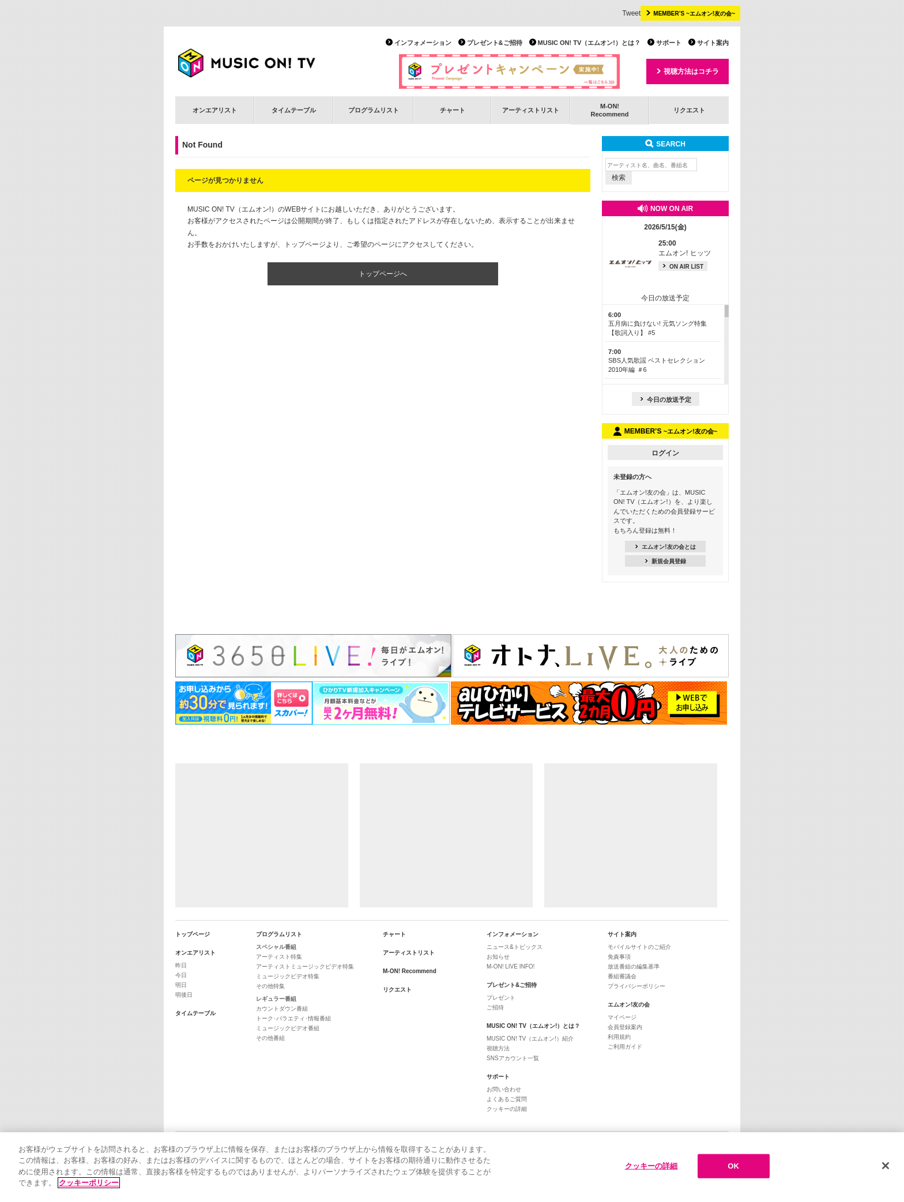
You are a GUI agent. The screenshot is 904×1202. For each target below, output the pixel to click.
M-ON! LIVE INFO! (510, 966)
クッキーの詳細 (507, 1109)
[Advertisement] (261, 835)
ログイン (665, 453)
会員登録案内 (625, 1027)
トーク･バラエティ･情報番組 (293, 1018)
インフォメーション (422, 42)
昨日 (181, 965)
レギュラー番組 (276, 999)
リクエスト (689, 110)
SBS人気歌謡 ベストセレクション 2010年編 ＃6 (656, 360)
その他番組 (270, 1038)
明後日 (184, 995)
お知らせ (498, 957)
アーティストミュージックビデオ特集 (305, 966)
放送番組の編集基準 (634, 966)
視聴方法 (498, 1048)
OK (733, 1167)
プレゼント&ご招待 (494, 42)
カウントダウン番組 (282, 1008)
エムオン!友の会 (629, 1004)
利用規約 (619, 1037)
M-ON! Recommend (409, 971)
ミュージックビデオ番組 (287, 1028)
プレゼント (501, 997)
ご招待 (495, 1007)
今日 (181, 975)
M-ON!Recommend (609, 110)
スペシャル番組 (276, 947)
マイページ (622, 1017)
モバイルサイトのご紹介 (639, 947)
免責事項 (619, 957)
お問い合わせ (504, 1089)
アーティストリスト (530, 110)
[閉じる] (885, 1167)
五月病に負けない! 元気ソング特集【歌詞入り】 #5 (657, 323)
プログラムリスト (373, 110)
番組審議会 (622, 976)
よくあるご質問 (507, 1099)
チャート (452, 110)
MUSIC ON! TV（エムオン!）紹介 (530, 1038)
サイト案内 (713, 42)
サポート (668, 42)
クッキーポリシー (89, 1184)
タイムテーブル (294, 110)
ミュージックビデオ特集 (287, 976)
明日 (181, 985)
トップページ (192, 934)
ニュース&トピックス (515, 947)
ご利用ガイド (625, 1046)
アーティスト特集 (279, 957)
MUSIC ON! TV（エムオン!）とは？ (589, 42)
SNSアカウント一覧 (513, 1058)
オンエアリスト (215, 110)
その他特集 (270, 986)
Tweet (631, 13)
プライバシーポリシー (636, 986)
